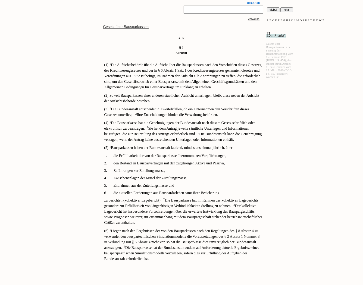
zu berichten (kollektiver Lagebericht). (132, 200)
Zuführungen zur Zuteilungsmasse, (139, 171)
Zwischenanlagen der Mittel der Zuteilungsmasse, (150, 178)
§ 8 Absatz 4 (244, 231)
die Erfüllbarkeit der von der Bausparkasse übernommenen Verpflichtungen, (169, 156)
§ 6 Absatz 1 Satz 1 (172, 70)
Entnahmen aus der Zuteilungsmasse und (143, 185)
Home (250, 2)
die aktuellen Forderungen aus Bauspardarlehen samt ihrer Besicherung (166, 193)
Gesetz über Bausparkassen (126, 27)
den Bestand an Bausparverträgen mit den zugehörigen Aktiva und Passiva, (169, 163)
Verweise (254, 19)
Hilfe (257, 2)
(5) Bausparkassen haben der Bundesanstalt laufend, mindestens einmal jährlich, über (168, 148)
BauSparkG (276, 36)
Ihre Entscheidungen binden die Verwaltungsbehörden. (176, 115)
